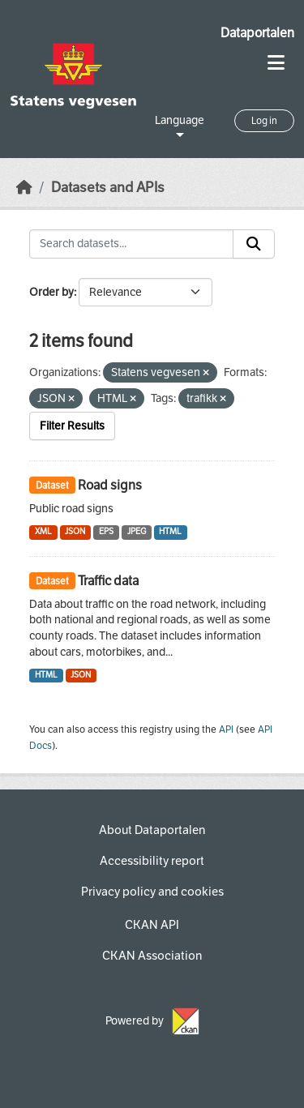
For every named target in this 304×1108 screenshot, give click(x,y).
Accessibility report (152, 860)
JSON (75, 531)
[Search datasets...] (131, 244)
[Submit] (254, 244)
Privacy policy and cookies (152, 891)
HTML (170, 531)
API (226, 729)
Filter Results (72, 426)
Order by (51, 292)
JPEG (136, 531)
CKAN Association (152, 955)
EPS (106, 531)
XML (43, 531)
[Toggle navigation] (276, 62)
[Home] (24, 187)
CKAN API (152, 925)
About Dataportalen (152, 830)
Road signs (110, 485)
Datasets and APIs (108, 187)
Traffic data (108, 580)
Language (179, 120)
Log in (264, 120)
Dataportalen (257, 33)
